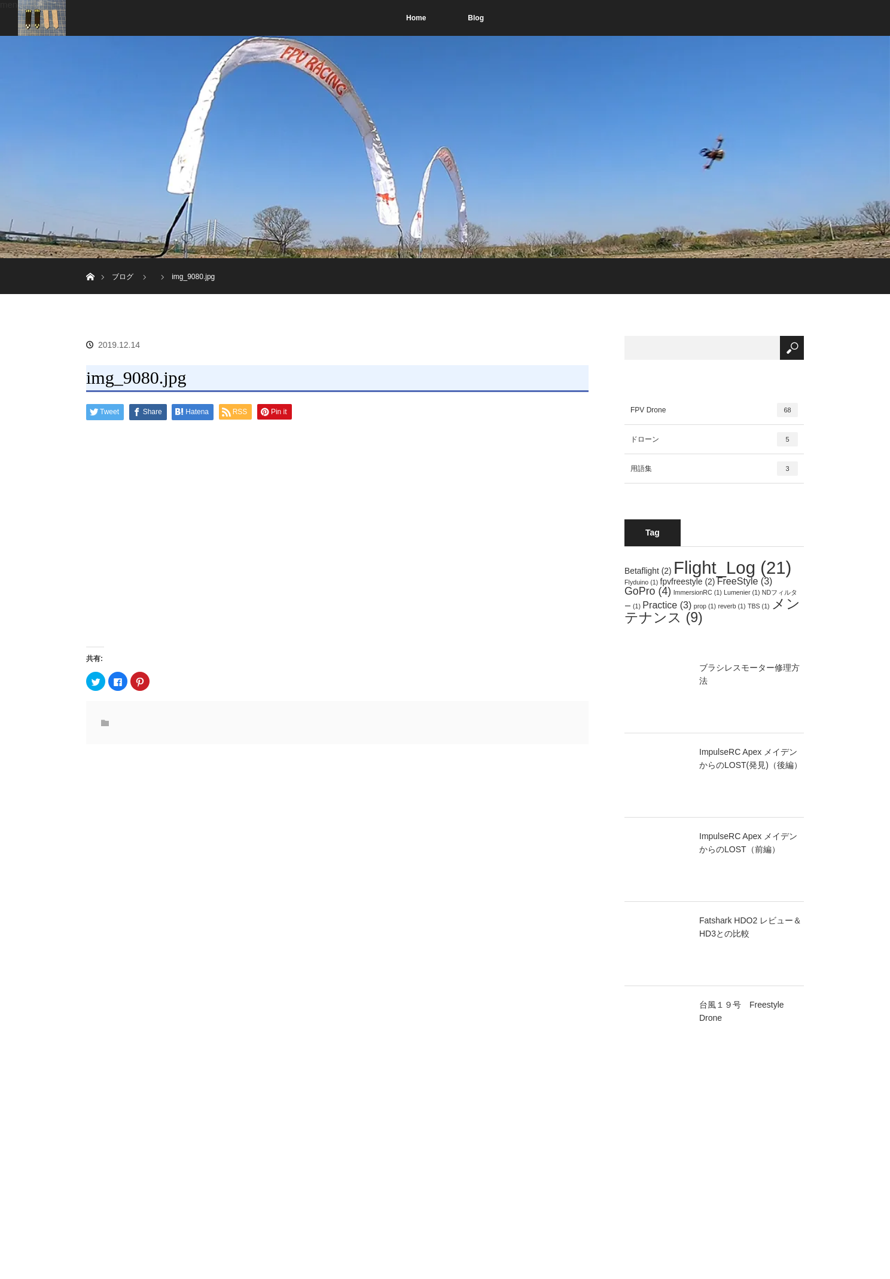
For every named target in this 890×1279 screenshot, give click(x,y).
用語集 (714, 468)
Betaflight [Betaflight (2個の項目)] (648, 571)
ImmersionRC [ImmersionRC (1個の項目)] (697, 592)
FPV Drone (714, 410)
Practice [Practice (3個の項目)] (666, 604)
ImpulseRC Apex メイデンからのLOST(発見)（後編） (750, 758)
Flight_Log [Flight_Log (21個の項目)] (732, 567)
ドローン (714, 439)
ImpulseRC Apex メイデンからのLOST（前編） (748, 842)
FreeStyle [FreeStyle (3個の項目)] (745, 581)
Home (416, 18)
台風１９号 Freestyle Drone (741, 1011)
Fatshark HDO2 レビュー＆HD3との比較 (750, 927)
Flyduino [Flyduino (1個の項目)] (641, 582)
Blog (476, 18)
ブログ (122, 277)
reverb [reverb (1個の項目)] (731, 606)
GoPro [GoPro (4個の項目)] (647, 591)
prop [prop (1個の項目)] (705, 606)
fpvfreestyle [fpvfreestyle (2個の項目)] (687, 581)
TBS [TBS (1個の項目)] (759, 606)
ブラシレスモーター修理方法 (749, 674)
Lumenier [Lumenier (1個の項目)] (742, 592)
